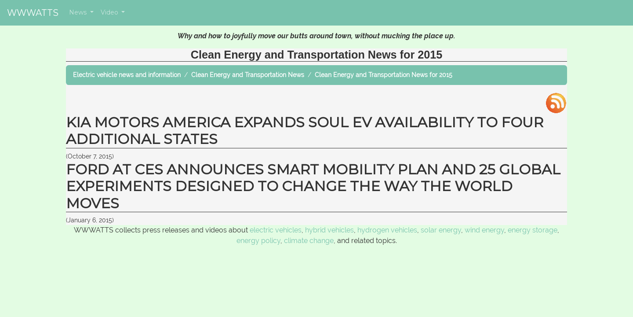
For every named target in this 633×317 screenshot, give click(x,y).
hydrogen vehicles (387, 230)
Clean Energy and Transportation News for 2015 (383, 74)
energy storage (532, 230)
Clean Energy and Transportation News (247, 74)
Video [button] (110, 12)
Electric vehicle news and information (127, 74)
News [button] (78, 12)
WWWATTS (32, 12)
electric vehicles (276, 230)
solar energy (441, 230)
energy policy (258, 240)
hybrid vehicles (329, 230)
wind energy (484, 230)
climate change (309, 240)
